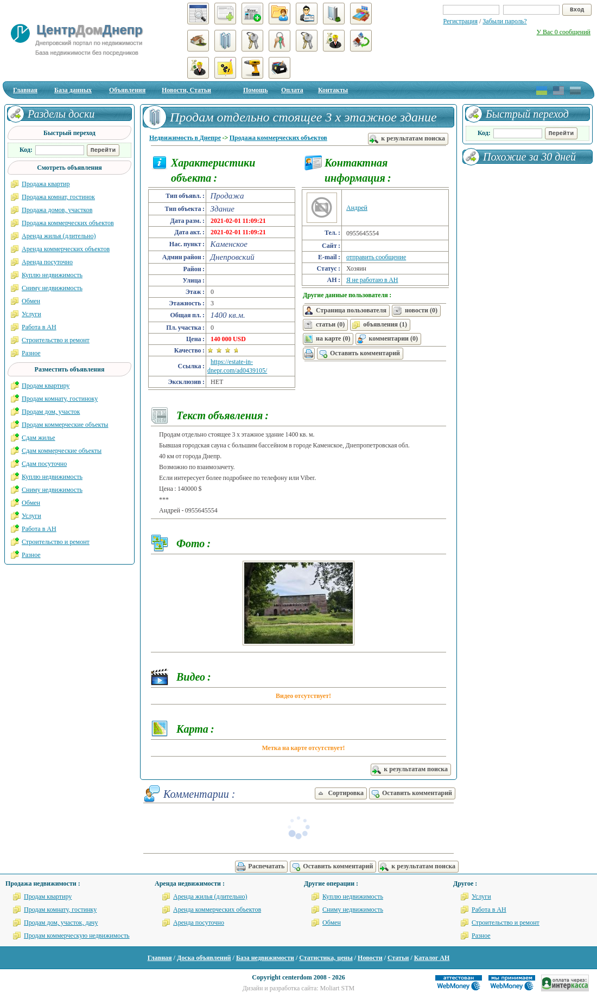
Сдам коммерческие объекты (61, 450)
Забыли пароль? (504, 21)
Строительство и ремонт (56, 340)
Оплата (292, 90)
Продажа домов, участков (57, 210)
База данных (73, 90)
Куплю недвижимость (52, 275)
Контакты (333, 90)
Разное (31, 353)
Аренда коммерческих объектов (66, 249)
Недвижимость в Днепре (185, 138)
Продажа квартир (46, 184)
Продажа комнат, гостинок (58, 197)
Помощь (255, 90)
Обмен (31, 301)
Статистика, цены (325, 958)
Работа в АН (39, 327)
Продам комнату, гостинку (60, 909)
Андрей (356, 208)
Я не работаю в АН (372, 280)
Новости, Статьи (186, 90)
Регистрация (460, 21)
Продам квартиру (45, 385)
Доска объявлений (204, 958)
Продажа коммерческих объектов (278, 138)
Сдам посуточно (44, 464)
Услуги (31, 314)
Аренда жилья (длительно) (59, 236)
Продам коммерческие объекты (65, 424)
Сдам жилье (38, 437)
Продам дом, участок (51, 411)
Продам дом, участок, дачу (61, 922)
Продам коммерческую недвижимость (77, 935)
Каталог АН (432, 958)
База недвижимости (265, 958)
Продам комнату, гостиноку (60, 398)
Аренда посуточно (47, 262)
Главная (25, 90)
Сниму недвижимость (52, 288)
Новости (370, 958)
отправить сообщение (376, 257)
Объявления (127, 90)
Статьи (398, 958)
